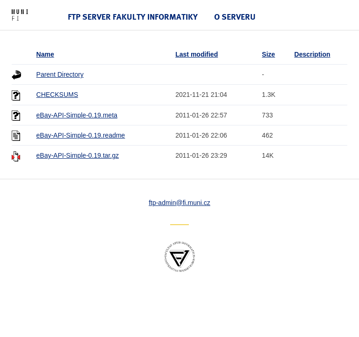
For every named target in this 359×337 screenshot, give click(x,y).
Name (45, 54)
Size (268, 54)
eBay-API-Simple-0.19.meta (77, 115)
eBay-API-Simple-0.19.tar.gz (77, 155)
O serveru (235, 16)
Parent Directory (60, 74)
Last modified (196, 54)
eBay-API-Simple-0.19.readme (80, 135)
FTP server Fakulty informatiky (133, 16)
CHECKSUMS (57, 94)
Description (312, 54)
